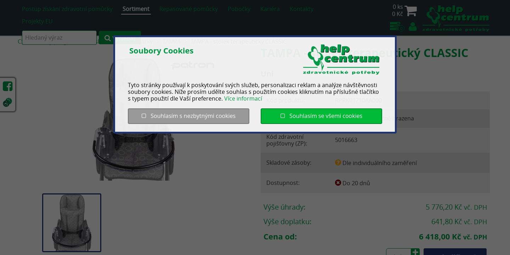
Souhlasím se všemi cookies (321, 116)
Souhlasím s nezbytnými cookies (189, 116)
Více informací (243, 98)
